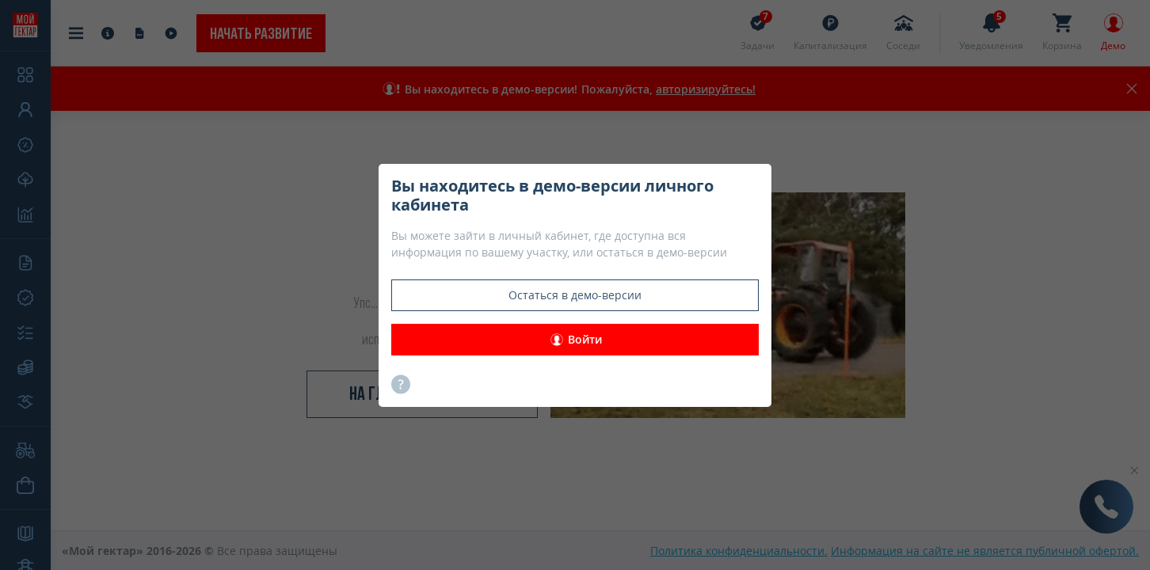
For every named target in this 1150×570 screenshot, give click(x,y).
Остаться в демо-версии (575, 294)
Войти (575, 340)
